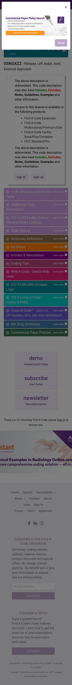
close (61, 43)
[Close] (66, 7)
